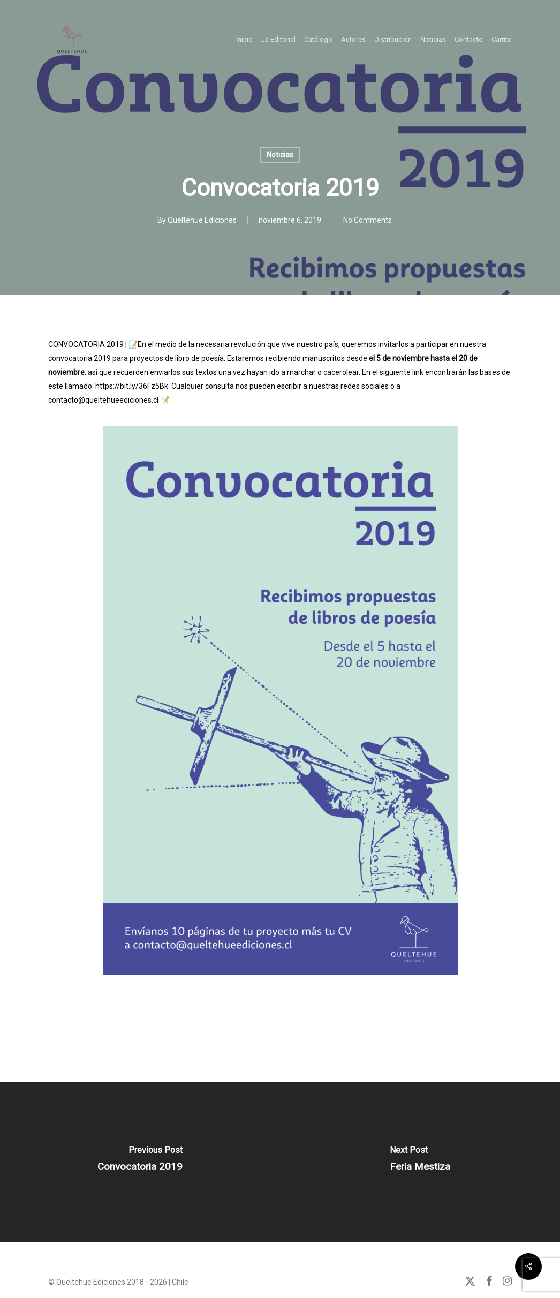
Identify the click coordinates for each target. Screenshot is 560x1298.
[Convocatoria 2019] (140, 1162)
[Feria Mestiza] (420, 1162)
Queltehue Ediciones (202, 220)
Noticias (280, 154)
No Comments (367, 220)
